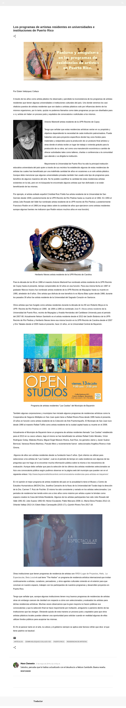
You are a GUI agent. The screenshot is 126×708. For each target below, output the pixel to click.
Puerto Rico (59, 642)
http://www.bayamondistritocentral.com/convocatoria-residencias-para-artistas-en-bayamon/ (68, 474)
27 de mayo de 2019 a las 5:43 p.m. (48, 664)
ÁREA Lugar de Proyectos (86, 574)
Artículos (18, 642)
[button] (14, 36)
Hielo (101, 574)
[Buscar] (10, 3)
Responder (26, 671)
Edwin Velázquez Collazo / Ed (38, 642)
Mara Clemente (28, 663)
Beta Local (30, 577)
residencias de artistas (77, 642)
